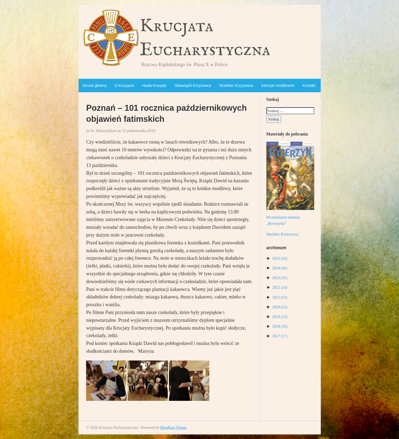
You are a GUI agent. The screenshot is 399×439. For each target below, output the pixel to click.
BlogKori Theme (173, 427)
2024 (279, 268)
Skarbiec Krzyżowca (236, 85)
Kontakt (309, 85)
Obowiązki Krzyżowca (193, 85)
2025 (279, 258)
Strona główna (95, 85)
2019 (279, 317)
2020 (279, 307)
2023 (279, 278)
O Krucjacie (124, 85)
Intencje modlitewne (278, 85)
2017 (279, 336)
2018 (279, 326)
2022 (279, 287)
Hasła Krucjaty (154, 85)
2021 (279, 297)
